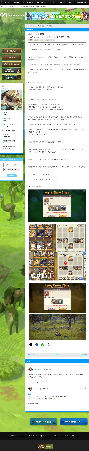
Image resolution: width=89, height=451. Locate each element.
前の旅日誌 (31, 355)
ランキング (61, 2)
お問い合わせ (67, 436)
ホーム (2, 6)
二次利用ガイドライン (57, 436)
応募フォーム (75, 436)
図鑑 (50, 26)
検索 (12, 175)
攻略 (41, 40)
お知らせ (16, 2)
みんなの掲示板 (28, 2)
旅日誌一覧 (57, 355)
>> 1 (29, 394)
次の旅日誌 (83, 355)
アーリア (36, 369)
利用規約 (13, 436)
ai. (34, 389)
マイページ (6, 2)
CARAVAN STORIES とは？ (12, 70)
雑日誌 (30, 40)
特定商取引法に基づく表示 (35, 436)
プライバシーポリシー (22, 436)
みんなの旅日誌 (41, 2)
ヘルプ (71, 2)
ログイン (12, 57)
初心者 (36, 40)
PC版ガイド (12, 51)
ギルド (52, 2)
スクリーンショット (49, 40)
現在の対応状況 (81, 2)
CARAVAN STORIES (44, 446)
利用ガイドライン (46, 436)
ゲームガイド (12, 77)
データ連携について (12, 64)
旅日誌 (42, 26)
